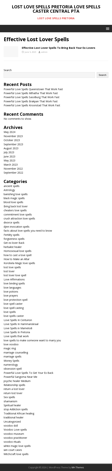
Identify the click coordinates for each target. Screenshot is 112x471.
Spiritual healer (12, 405)
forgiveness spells (14, 238)
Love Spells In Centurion (18, 320)
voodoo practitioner (15, 437)
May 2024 (9, 132)
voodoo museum (14, 433)
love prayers (11, 295)
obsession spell (13, 368)
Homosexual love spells (17, 251)
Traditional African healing (19, 413)
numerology (11, 364)
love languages (12, 287)
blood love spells (13, 202)
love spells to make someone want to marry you (32, 340)
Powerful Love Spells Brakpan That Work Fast (31, 101)
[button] (107, 28)
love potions (11, 291)
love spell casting (14, 308)
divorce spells (11, 222)
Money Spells (11, 360)
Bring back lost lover (16, 206)
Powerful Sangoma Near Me (20, 377)
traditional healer (13, 417)
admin (44, 52)
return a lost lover (14, 389)
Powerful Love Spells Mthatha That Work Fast (31, 93)
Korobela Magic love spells (19, 263)
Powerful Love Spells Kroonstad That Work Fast (32, 105)
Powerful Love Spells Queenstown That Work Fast (33, 89)
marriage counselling (16, 352)
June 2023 (9, 156)
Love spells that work (16, 336)
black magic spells (14, 198)
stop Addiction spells (16, 409)
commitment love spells (18, 214)
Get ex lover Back (14, 242)
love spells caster (14, 316)
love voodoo (11, 344)
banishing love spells (16, 194)
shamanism (10, 401)
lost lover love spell (15, 275)
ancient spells (11, 186)
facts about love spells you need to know (28, 230)
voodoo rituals (12, 441)
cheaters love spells (15, 210)
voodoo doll (11, 425)
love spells (10, 312)
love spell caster (13, 303)
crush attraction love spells (19, 218)
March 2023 (11, 164)
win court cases (13, 450)
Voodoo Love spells (15, 429)
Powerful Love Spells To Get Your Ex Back (28, 373)
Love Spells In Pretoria (17, 332)
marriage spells (12, 356)
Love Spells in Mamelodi (18, 328)
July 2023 (9, 152)
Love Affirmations (14, 279)
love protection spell (15, 299)
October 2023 (12, 140)
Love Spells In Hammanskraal (21, 324)
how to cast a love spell (17, 255)
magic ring (10, 348)
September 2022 (13, 172)
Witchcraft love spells (16, 454)
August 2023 (11, 148)
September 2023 (13, 144)
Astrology (9, 190)
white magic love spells (17, 446)
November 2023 (13, 136)
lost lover (9, 271)
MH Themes (78, 467)
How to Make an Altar (16, 259)
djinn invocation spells (16, 226)
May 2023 (9, 160)
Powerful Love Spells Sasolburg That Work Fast (31, 97)
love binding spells (14, 283)
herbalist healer (13, 247)
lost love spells (12, 267)
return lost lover (13, 393)
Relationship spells (14, 385)
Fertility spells (11, 234)
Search (8, 70)
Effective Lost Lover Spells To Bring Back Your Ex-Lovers (58, 48)
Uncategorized (12, 421)
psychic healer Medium (17, 381)
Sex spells (9, 397)
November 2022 (13, 168)
